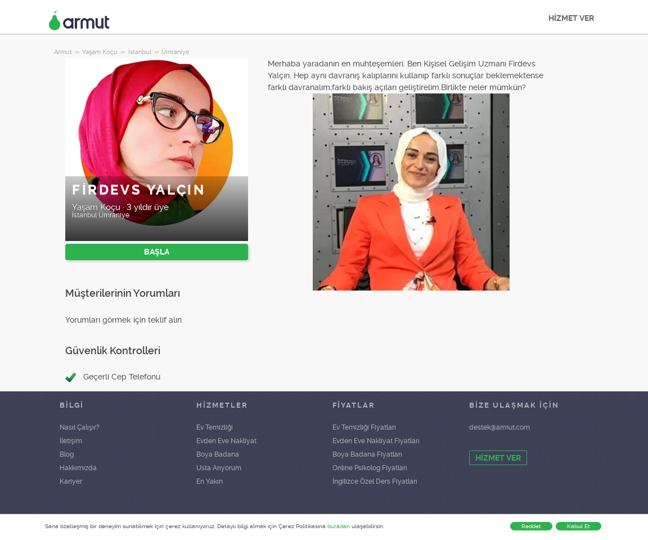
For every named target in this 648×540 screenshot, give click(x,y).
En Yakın (209, 481)
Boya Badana (217, 454)
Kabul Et (578, 526)
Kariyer (71, 481)
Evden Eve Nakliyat (226, 441)
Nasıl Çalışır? (80, 427)
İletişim (71, 441)
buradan (338, 526)
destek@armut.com (499, 427)
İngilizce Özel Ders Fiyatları (374, 481)
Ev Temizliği (214, 427)
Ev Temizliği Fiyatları (364, 427)
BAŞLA (156, 251)
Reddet (531, 526)
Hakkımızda (78, 468)
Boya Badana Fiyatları (367, 454)
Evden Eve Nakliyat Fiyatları (376, 441)
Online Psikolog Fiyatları (369, 468)
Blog (67, 454)
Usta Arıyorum (218, 468)
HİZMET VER (571, 18)
